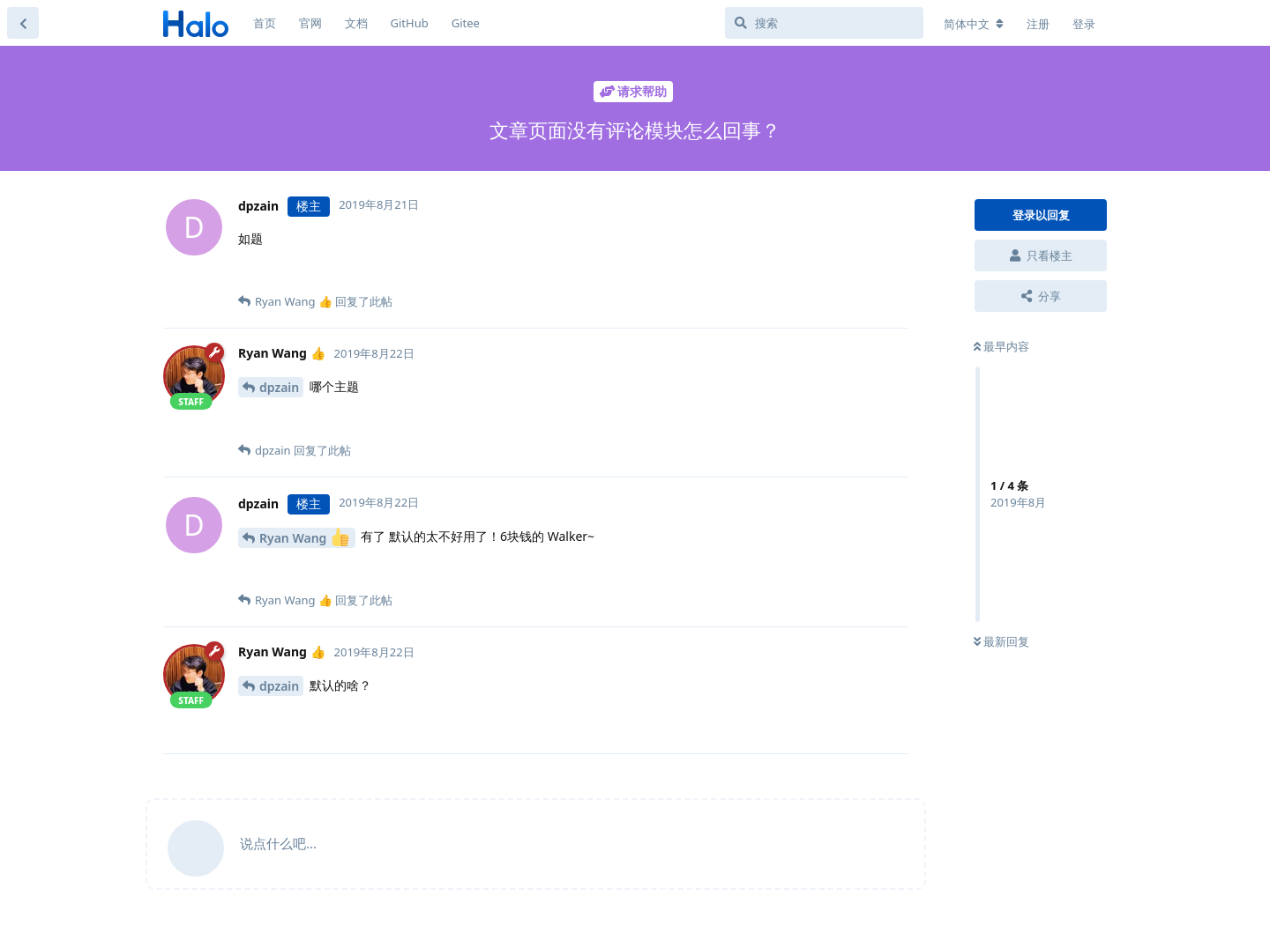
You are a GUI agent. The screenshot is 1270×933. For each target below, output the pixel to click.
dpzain (279, 387)
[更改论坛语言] (973, 24)
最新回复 (1001, 641)
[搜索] (824, 23)
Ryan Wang (304, 537)
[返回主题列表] (23, 23)
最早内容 (1001, 346)
